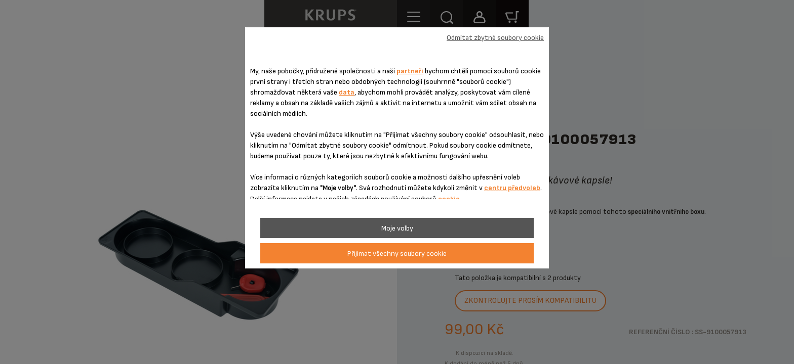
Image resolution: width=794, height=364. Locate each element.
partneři (409, 71)
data (346, 92)
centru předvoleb (512, 188)
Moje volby (397, 228)
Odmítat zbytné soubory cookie (495, 37)
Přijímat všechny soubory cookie (397, 253)
